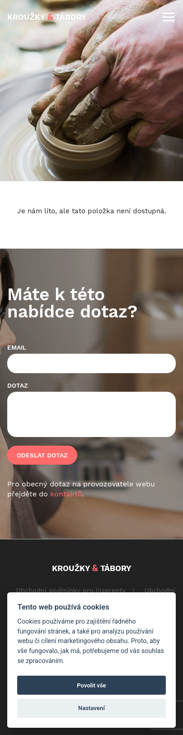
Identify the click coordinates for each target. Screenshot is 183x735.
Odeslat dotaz (42, 455)
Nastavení (91, 708)
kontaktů (66, 494)
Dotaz (17, 385)
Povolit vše (91, 685)
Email (16, 347)
